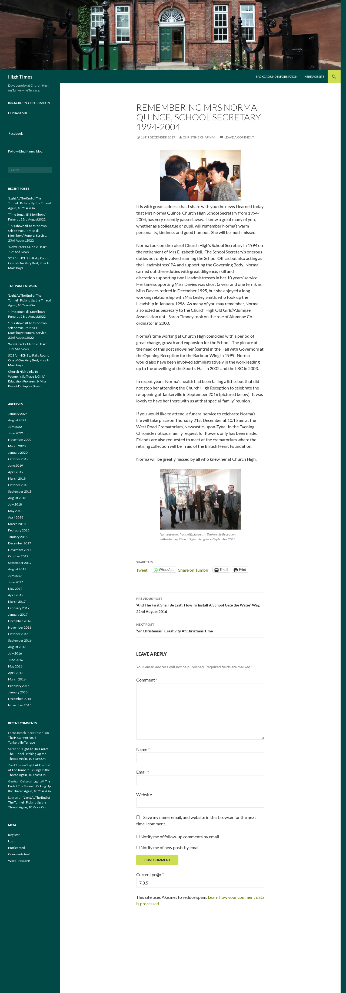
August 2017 (17, 569)
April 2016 (15, 673)
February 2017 (18, 608)
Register (14, 835)
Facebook (16, 133)
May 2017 (15, 589)
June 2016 (15, 660)
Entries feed (16, 848)
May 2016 (15, 666)
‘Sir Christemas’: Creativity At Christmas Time (200, 627)
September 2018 (20, 491)
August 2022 (17, 420)
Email (142, 771)
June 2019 (15, 465)
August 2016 (17, 647)
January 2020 (18, 452)
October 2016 (18, 634)
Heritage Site (314, 76)
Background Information (276, 76)
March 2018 (17, 524)
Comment (146, 679)
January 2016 (18, 692)
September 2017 (20, 563)
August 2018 (17, 498)
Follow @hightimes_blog (25, 151)
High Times (20, 77)
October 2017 (18, 556)
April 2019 (15, 472)
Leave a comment (239, 137)
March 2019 (17, 478)
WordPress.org (19, 861)
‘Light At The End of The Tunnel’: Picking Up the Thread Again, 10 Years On (29, 203)
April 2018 (15, 517)
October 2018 (18, 485)
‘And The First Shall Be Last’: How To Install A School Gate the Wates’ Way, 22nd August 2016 (200, 604)
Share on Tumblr (193, 569)
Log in (12, 841)
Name (143, 749)
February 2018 (18, 530)
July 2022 (15, 427)
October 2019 (18, 459)
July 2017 (15, 576)
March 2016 (17, 679)
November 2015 (19, 705)
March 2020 (17, 446)
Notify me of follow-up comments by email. (180, 836)
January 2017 (18, 614)
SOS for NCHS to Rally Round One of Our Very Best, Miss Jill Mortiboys (29, 263)
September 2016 (20, 640)
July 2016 (15, 653)
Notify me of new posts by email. (170, 847)
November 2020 (19, 440)
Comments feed (19, 854)
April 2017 (15, 595)
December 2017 (19, 543)
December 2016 (19, 621)
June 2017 (15, 582)
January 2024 (18, 414)
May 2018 (15, 511)
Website (144, 794)
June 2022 (15, 433)
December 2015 (19, 699)
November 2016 (19, 627)
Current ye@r (150, 874)
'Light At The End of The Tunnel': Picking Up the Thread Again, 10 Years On (29, 300)
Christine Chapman (199, 137)
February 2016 (18, 686)
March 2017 (17, 601)
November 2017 (19, 550)
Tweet (142, 569)
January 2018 (18, 537)
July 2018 (15, 504)
